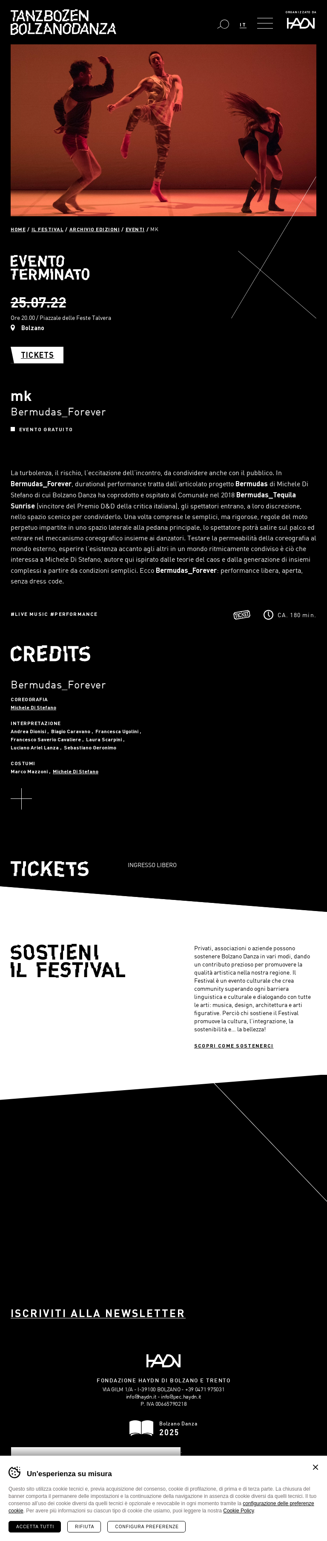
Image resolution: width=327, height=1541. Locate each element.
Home (18, 229)
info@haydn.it (141, 1396)
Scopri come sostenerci (234, 1045)
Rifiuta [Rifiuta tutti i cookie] (84, 1526)
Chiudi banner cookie (315, 1467)
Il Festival (48, 229)
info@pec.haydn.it (181, 1396)
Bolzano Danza (63, 22)
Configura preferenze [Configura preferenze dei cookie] (146, 1526)
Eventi (135, 229)
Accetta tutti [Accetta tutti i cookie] (35, 1526)
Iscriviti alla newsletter (98, 1313)
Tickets (37, 355)
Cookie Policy (238, 1511)
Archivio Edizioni (94, 229)
